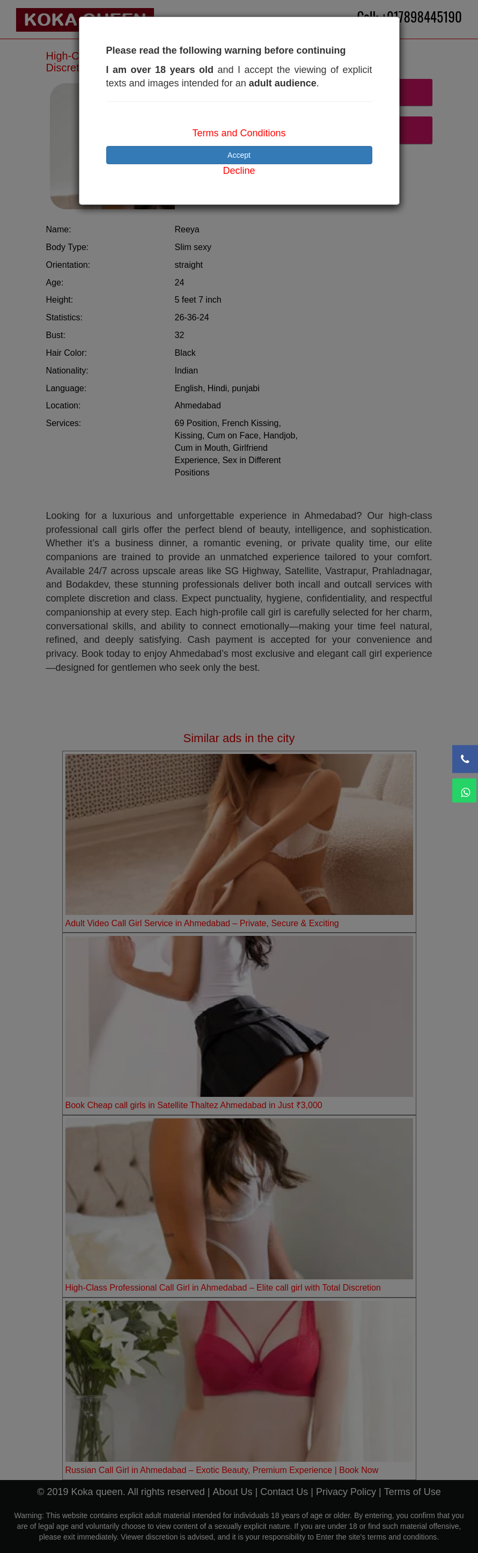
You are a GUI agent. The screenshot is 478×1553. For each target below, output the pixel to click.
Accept (239, 155)
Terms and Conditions (238, 133)
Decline (239, 170)
